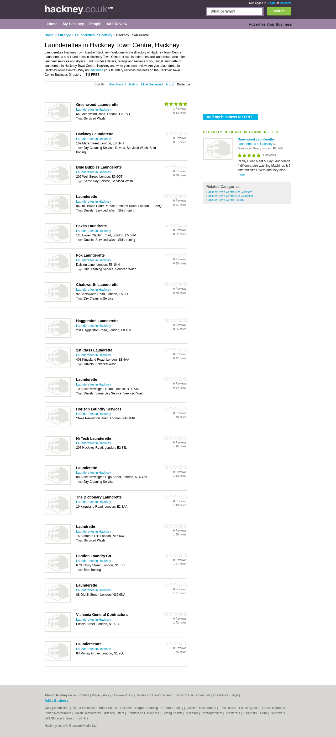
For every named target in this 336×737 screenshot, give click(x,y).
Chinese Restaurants (202, 708)
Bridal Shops (108, 708)
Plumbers (250, 713)
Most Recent (117, 84)
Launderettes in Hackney (255, 144)
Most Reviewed (152, 84)
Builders (126, 708)
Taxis (69, 718)
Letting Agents (172, 713)
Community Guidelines (212, 695)
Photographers (212, 713)
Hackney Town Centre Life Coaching (229, 195)
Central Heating (172, 708)
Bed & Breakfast (84, 708)
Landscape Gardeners (144, 713)
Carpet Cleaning (147, 708)
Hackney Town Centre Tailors (225, 199)
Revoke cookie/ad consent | (155, 695)
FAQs (234, 695)
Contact (83, 695)
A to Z (170, 84)
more (241, 174)
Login (272, 2)
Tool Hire (82, 718)
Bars (66, 708)
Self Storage (54, 718)
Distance (183, 84)
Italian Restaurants (88, 713)
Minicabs (192, 713)
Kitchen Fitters (114, 713)
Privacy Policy (102, 695)
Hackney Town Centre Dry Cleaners (229, 191)
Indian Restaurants (58, 713)
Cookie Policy (123, 695)
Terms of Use (184, 695)
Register (285, 2)
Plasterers (233, 713)
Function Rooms (274, 708)
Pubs (264, 713)
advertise (97, 70)
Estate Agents (249, 708)
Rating (133, 84)
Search (278, 11)
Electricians (228, 708)
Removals (278, 713)
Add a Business (56, 700)
